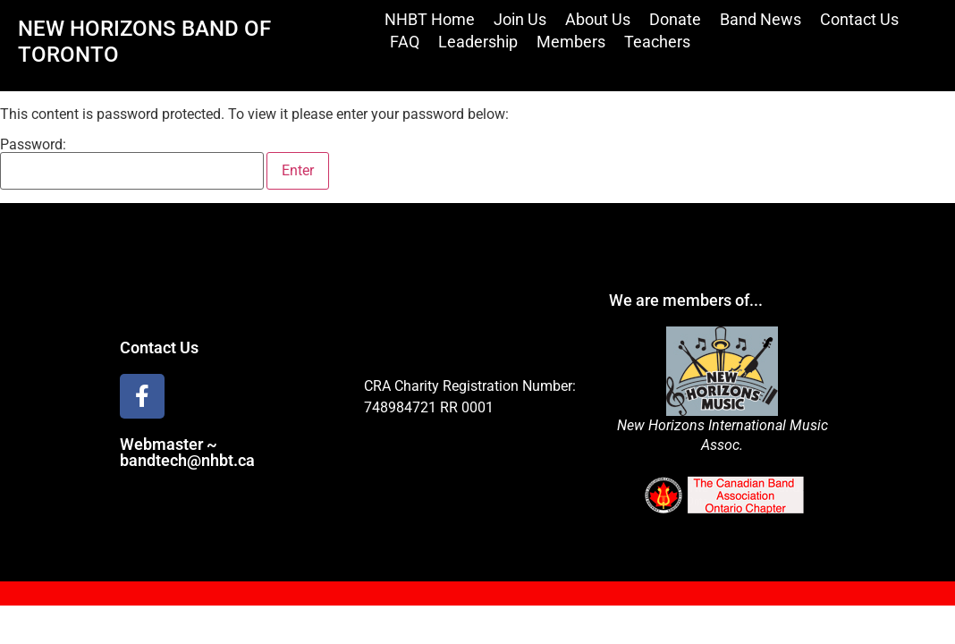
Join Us (520, 19)
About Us (597, 19)
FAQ (404, 41)
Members (571, 41)
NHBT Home (430, 19)
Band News (760, 19)
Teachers (657, 41)
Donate (675, 19)
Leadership (478, 41)
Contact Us (859, 19)
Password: (132, 164)
